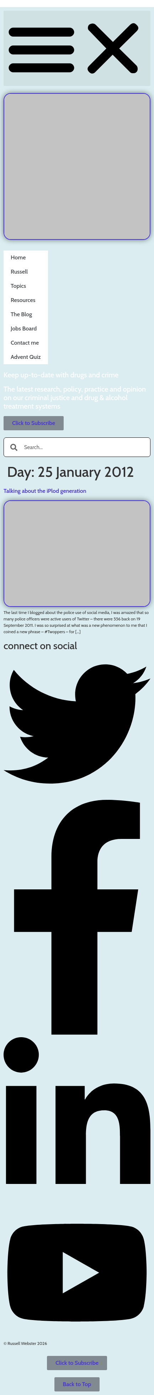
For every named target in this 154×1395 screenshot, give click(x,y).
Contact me (25, 339)
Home (18, 254)
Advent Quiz (26, 353)
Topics (18, 282)
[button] (77, 48)
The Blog (21, 310)
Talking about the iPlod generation (45, 491)
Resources (23, 296)
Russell (19, 268)
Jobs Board (24, 325)
